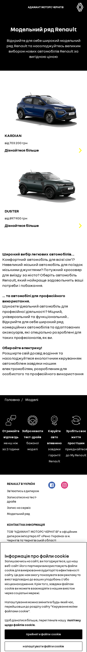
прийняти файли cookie (43, 636)
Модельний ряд (18, 514)
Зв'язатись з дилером (23, 491)
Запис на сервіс (19, 508)
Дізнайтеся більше (22, 150)
